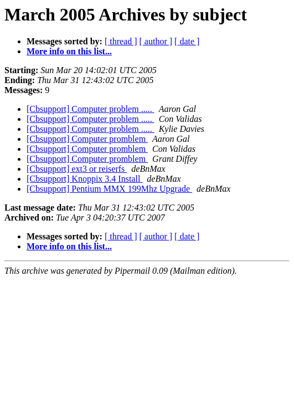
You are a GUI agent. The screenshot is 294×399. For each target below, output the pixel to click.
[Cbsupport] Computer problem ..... (90, 109)
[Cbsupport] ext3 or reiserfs (77, 168)
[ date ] (186, 41)
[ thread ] (121, 41)
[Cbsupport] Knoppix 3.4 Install (84, 178)
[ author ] (156, 41)
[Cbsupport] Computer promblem (87, 139)
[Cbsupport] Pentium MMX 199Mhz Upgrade (109, 188)
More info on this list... (69, 51)
